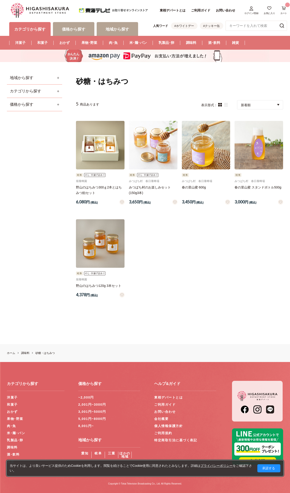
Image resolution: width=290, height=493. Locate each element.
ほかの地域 (124, 455)
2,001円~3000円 (92, 404)
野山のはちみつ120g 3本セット (98, 286)
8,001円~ (86, 426)
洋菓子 (20, 42)
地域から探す (21, 78)
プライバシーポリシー (216, 465)
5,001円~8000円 (92, 419)
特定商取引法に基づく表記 (175, 440)
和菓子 (42, 42)
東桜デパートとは (173, 10)
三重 (111, 453)
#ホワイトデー (184, 26)
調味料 (191, 42)
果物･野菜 (89, 42)
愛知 (84, 453)
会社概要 (161, 419)
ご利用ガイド (200, 10)
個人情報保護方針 (168, 426)
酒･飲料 (214, 42)
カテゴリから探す (25, 91)
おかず (64, 42)
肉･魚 (113, 42)
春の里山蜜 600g (194, 187)
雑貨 (235, 42)
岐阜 (98, 453)
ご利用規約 (163, 433)
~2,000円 (86, 397)
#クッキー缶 (211, 26)
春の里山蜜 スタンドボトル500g (258, 187)
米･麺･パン (138, 42)
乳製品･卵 (166, 42)
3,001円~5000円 (92, 411)
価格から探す (21, 104)
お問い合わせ (225, 10)
